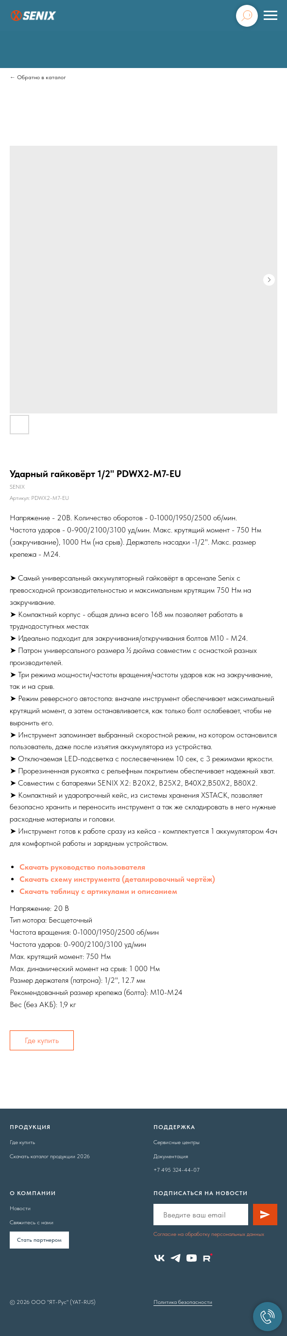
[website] (208, 1258)
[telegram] (175, 1258)
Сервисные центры (176, 1142)
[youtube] (192, 1258)
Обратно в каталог (41, 77)
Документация (170, 1156)
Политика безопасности (182, 1302)
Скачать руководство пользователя (82, 867)
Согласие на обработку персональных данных (208, 1234)
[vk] (159, 1258)
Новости (20, 1208)
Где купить (42, 1040)
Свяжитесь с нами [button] (31, 1222)
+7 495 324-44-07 (176, 1169)
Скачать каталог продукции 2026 (50, 1156)
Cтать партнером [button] (39, 1239)
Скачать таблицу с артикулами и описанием (98, 891)
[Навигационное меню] (270, 15)
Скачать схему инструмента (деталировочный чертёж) (117, 879)
